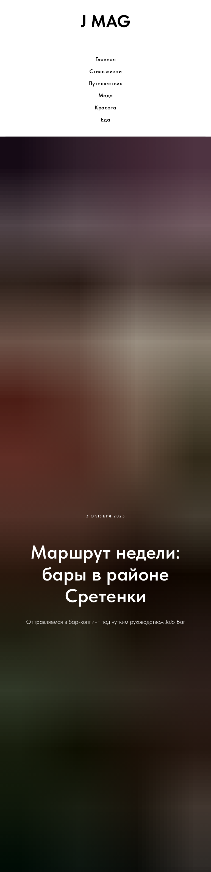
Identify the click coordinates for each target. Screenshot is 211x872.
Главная (105, 59)
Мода (105, 95)
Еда (105, 119)
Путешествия (105, 83)
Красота (105, 107)
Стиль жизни (105, 71)
